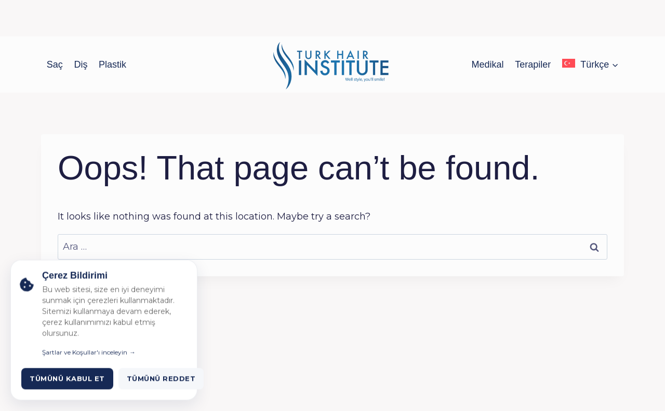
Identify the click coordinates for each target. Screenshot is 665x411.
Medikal (488, 64)
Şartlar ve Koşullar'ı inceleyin (84, 361)
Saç (55, 64)
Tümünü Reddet (161, 387)
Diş (80, 64)
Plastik (112, 64)
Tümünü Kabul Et (67, 387)
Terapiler (533, 64)
